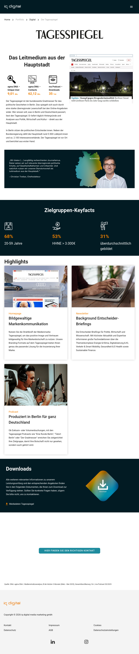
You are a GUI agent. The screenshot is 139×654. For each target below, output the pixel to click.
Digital (32, 19)
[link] (24, 625)
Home (7, 19)
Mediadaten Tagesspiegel (20, 504)
